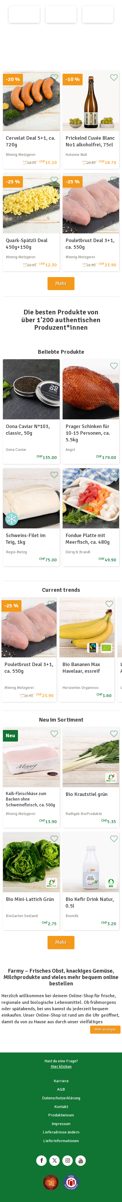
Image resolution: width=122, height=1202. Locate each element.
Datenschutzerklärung (61, 1098)
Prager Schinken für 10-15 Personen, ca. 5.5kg (87, 433)
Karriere (61, 1081)
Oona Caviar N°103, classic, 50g (28, 429)
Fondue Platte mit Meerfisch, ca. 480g (87, 538)
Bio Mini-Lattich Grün (30, 899)
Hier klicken (61, 1066)
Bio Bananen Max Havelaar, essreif (81, 667)
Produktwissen (61, 1115)
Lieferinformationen (61, 1140)
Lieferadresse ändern (61, 1132)
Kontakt (61, 1106)
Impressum (61, 1123)
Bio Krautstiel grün (86, 794)
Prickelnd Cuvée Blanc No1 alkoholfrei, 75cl (90, 141)
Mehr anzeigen (105, 1029)
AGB (61, 1089)
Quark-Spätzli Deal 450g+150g (27, 243)
